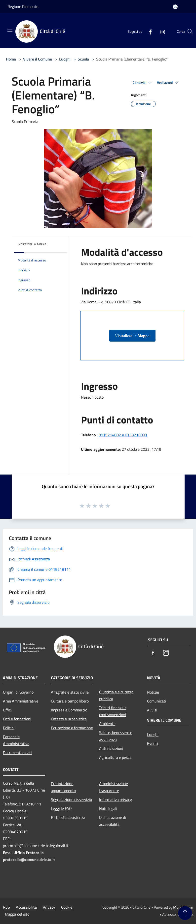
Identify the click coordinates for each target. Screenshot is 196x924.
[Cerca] (190, 31)
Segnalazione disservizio (71, 799)
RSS (6, 907)
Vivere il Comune (38, 59)
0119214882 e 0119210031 (123, 435)
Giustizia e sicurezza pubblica (116, 695)
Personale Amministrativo (16, 740)
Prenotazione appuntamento (63, 787)
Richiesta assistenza (68, 817)
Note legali (108, 808)
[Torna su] (185, 913)
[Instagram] (161, 31)
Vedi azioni (168, 83)
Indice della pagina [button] (32, 244)
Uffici (7, 710)
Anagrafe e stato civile (70, 692)
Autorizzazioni (111, 748)
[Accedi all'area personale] (175, 6)
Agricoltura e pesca (115, 757)
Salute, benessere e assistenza (115, 736)
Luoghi (65, 59)
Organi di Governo (18, 692)
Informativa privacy (115, 799)
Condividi (143, 83)
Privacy (49, 907)
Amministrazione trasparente (113, 787)
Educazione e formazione (72, 728)
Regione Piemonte (22, 6)
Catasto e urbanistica (69, 719)
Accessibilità (26, 907)
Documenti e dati (17, 753)
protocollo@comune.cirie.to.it (29, 859)
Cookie (66, 907)
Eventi (152, 743)
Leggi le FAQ (61, 808)
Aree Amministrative (20, 701)
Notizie (153, 692)
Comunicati (156, 701)
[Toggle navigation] (10, 30)
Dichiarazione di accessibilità (112, 820)
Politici (8, 728)
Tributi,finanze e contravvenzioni (112, 711)
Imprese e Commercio (69, 710)
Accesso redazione (177, 914)
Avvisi (152, 710)
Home (11, 59)
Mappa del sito (17, 914)
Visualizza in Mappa (132, 336)
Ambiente (107, 724)
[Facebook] (148, 31)
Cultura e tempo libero (70, 701)
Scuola (83, 59)
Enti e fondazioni (17, 719)
